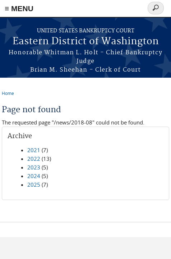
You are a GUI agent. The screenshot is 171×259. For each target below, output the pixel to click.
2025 (33, 184)
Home (8, 93)
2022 (33, 158)
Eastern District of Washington (86, 41)
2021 (33, 150)
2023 (33, 167)
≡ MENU (19, 8)
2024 (33, 176)
